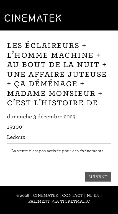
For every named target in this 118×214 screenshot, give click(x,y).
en (96, 195)
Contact (72, 195)
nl (90, 195)
